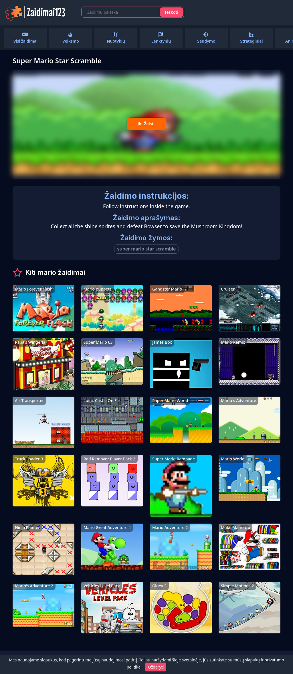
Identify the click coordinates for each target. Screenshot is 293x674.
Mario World (233, 459)
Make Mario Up (235, 527)
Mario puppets (98, 289)
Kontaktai (23, 662)
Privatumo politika (58, 662)
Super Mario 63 (98, 342)
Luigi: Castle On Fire (103, 400)
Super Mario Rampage (173, 459)
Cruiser (228, 289)
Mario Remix (233, 342)
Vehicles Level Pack (102, 585)
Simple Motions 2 (237, 585)
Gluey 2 (159, 585)
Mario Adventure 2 (170, 527)
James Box (162, 342)
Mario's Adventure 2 (34, 585)
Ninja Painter (27, 527)
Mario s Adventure (238, 400)
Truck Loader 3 (29, 459)
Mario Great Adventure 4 (107, 527)
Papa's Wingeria (30, 342)
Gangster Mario (167, 289)
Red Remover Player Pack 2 (109, 459)
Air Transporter (29, 400)
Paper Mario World (170, 400)
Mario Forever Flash (34, 289)
